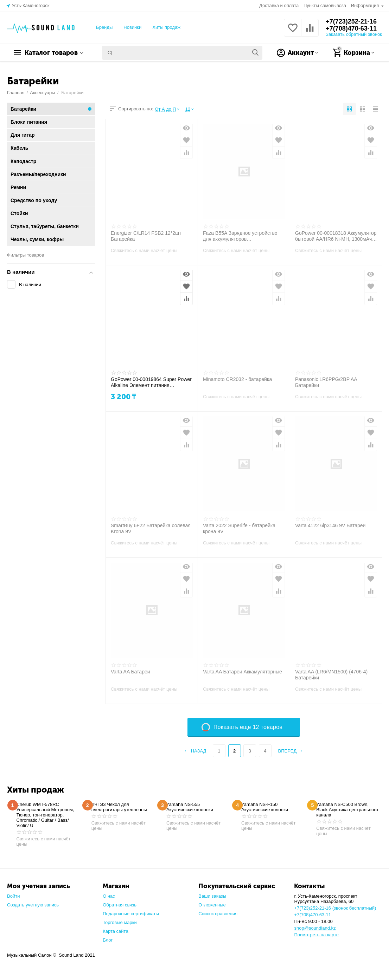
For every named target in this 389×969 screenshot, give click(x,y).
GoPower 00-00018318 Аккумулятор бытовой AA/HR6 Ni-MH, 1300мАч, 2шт (336, 235)
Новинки (132, 27)
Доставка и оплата (279, 5)
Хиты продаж (166, 27)
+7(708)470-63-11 (351, 28)
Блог (108, 940)
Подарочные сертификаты (131, 913)
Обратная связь (119, 904)
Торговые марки (120, 922)
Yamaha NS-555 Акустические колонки (189, 807)
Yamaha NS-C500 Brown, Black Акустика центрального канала (347, 810)
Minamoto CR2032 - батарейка (237, 379)
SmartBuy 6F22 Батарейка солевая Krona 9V (151, 528)
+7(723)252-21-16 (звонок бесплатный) (335, 908)
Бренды (104, 27)
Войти (13, 896)
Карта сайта (115, 931)
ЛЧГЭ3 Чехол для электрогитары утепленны (119, 807)
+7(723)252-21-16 (351, 21)
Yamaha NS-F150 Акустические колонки (264, 807)
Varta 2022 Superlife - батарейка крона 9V (239, 528)
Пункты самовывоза (325, 5)
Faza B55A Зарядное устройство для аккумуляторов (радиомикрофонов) (240, 235)
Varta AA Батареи (130, 671)
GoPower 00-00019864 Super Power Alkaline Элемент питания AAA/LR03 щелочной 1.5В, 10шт (151, 382)
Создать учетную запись (33, 904)
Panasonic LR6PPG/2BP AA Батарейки (326, 382)
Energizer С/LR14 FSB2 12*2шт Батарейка (146, 235)
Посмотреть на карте (316, 934)
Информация (365, 5)
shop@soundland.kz (315, 928)
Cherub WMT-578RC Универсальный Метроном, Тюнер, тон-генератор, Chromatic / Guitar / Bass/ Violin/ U (45, 815)
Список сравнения (217, 913)
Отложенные (212, 904)
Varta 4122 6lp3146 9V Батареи (330, 525)
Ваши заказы (212, 896)
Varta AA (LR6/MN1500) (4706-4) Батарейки (331, 674)
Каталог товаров (51, 53)
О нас (109, 896)
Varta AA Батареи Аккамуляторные (242, 671)
